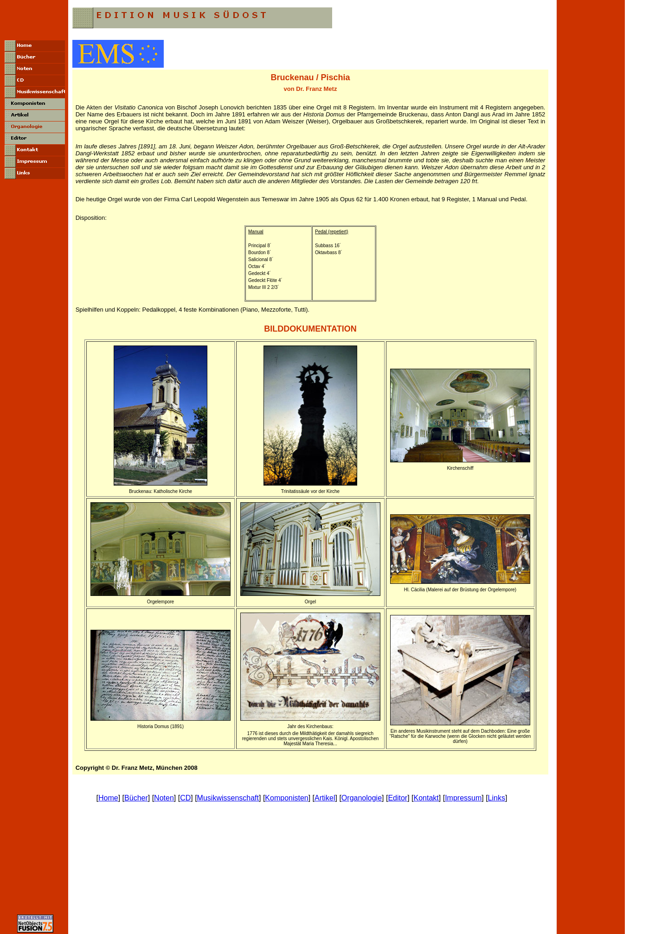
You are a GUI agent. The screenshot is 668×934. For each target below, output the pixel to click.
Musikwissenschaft (228, 798)
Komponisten (286, 798)
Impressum (463, 798)
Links (496, 798)
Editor (397, 798)
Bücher (136, 798)
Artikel (325, 798)
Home (108, 798)
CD (185, 798)
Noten (164, 798)
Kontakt (426, 798)
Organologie (361, 798)
